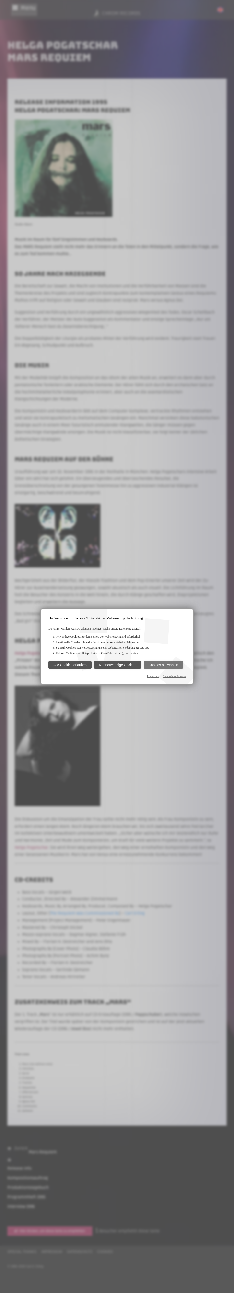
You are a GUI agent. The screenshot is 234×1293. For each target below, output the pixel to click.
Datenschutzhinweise (174, 676)
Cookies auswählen (163, 665)
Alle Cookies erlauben (70, 665)
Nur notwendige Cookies (117, 665)
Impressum (153, 676)
